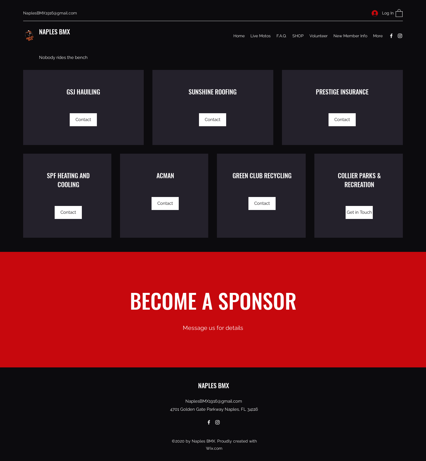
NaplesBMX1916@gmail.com (50, 13)
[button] (399, 13)
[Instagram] (400, 36)
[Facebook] (391, 36)
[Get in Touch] (359, 212)
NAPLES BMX (54, 31)
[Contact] (83, 119)
